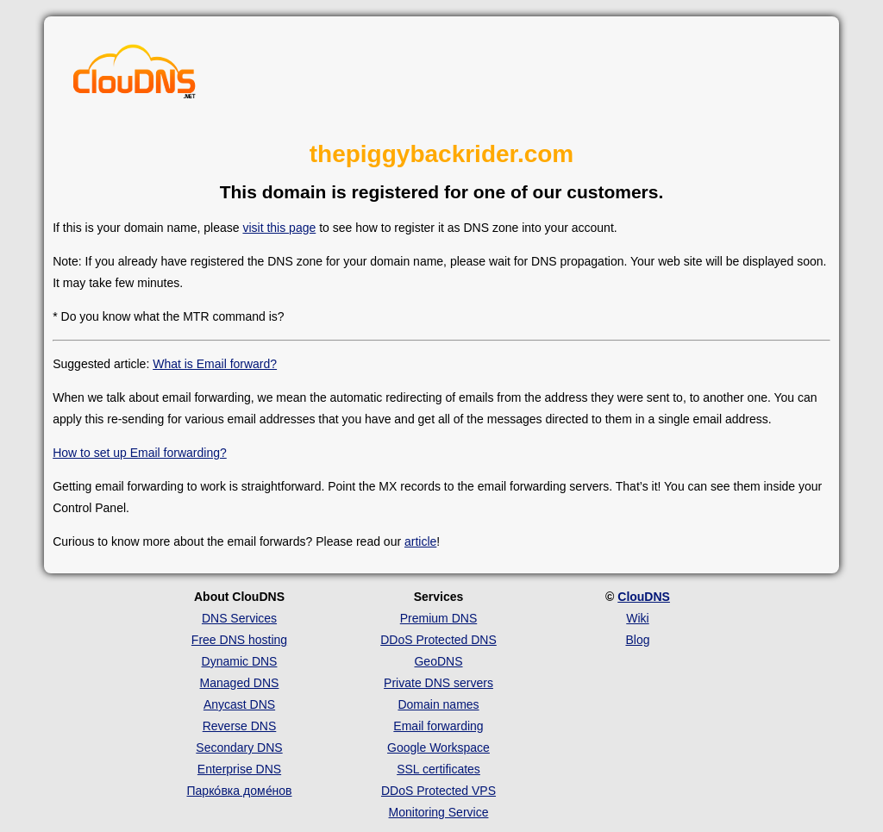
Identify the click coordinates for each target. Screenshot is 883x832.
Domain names (438, 704)
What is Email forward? (215, 364)
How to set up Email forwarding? (140, 453)
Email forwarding (438, 726)
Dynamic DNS (240, 661)
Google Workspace (438, 747)
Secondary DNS (239, 747)
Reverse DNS (240, 726)
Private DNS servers (438, 683)
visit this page (279, 228)
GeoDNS (438, 661)
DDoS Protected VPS (438, 791)
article (420, 541)
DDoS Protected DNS (438, 640)
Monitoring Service (439, 812)
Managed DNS (239, 683)
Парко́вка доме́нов (239, 791)
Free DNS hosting (239, 640)
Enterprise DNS (239, 769)
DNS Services (239, 618)
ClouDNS (643, 597)
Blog (637, 640)
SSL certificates (438, 769)
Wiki (637, 618)
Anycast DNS (239, 704)
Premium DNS (438, 618)
